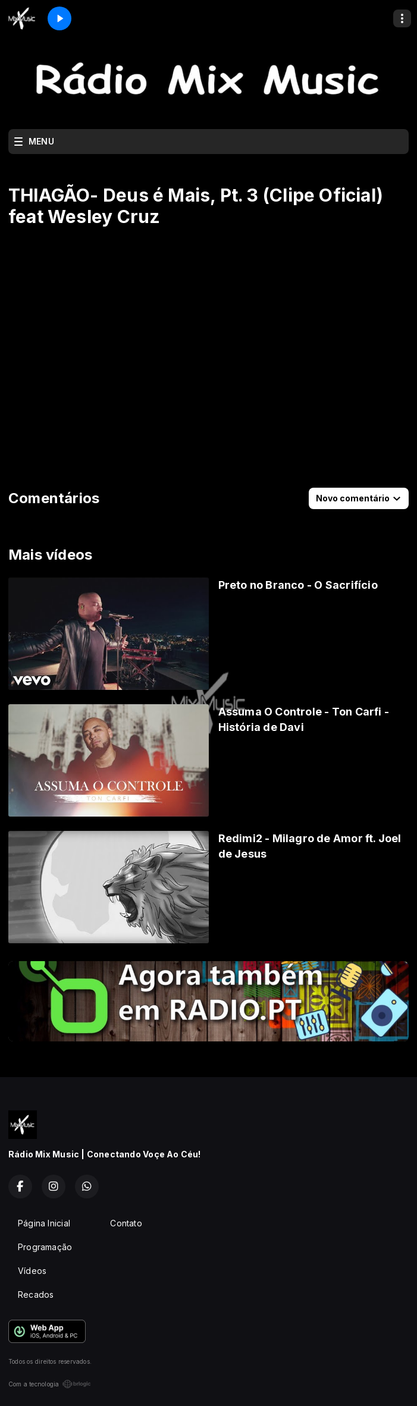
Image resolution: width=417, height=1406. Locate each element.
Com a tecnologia (49, 1384)
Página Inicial (44, 1223)
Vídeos (32, 1271)
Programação (45, 1247)
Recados (36, 1294)
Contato (126, 1223)
